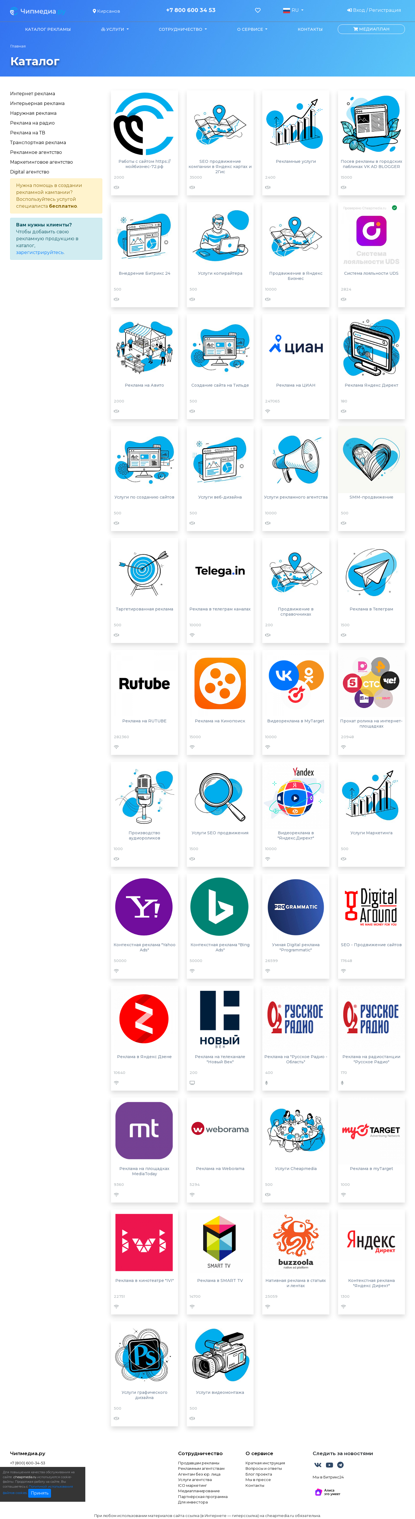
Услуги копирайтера (220, 273)
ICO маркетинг (192, 1485)
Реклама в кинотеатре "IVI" (144, 1280)
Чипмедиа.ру (27, 1453)
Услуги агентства (195, 1479)
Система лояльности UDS (371, 273)
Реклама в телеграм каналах (220, 609)
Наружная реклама (33, 113)
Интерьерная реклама (37, 103)
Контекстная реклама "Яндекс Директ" (371, 1283)
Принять (39, 1493)
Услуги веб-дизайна (220, 497)
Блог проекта (259, 1474)
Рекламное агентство (36, 152)
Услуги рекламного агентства (296, 497)
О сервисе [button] (250, 29)
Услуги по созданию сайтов (144, 497)
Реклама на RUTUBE (144, 721)
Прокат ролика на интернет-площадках (371, 723)
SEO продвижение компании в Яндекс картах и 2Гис (220, 166)
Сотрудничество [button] (181, 29)
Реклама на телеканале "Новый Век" (220, 1059)
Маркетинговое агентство (41, 162)
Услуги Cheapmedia (296, 1168)
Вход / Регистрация (374, 10)
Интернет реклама (32, 93)
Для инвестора (193, 1502)
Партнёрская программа (203, 1496)
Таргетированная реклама (144, 609)
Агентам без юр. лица (199, 1474)
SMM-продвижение (371, 497)
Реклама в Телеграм (371, 609)
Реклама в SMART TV (220, 1280)
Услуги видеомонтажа (220, 1392)
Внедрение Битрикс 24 (144, 273)
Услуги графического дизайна (144, 1395)
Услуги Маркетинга (371, 832)
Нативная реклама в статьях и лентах (295, 1283)
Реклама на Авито (144, 385)
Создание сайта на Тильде (220, 385)
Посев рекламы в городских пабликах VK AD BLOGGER (371, 164)
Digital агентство (29, 172)
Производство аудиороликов (144, 835)
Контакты (310, 29)
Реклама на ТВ (27, 133)
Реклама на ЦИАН (296, 385)
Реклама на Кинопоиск (220, 721)
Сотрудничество (200, 1453)
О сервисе (259, 1453)
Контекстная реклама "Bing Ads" (220, 947)
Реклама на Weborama (220, 1168)
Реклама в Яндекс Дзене (144, 1056)
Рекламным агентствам (201, 1468)
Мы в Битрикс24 (328, 1477)
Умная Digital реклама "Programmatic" (296, 947)
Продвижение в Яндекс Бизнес (295, 276)
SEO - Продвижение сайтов (371, 944)
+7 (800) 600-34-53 (27, 1463)
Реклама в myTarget (371, 1168)
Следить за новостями (343, 1453)
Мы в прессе (258, 1479)
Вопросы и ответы (264, 1468)
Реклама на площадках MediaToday (144, 1171)
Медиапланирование (199, 1491)
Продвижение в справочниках (296, 611)
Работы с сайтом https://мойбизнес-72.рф (144, 164)
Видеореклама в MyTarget (295, 721)
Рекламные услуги (296, 161)
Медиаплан (371, 29)
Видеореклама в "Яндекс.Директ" (296, 835)
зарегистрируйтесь (40, 252)
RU (291, 10)
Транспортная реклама (38, 142)
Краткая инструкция (265, 1463)
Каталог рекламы (48, 29)
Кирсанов (106, 11)
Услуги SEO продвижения (220, 832)
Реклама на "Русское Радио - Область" (295, 1059)
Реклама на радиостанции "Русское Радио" (371, 1059)
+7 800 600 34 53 (191, 10)
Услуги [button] (113, 29)
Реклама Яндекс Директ (371, 385)
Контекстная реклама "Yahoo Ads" (145, 947)
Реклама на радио (32, 123)
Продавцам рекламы (198, 1463)
